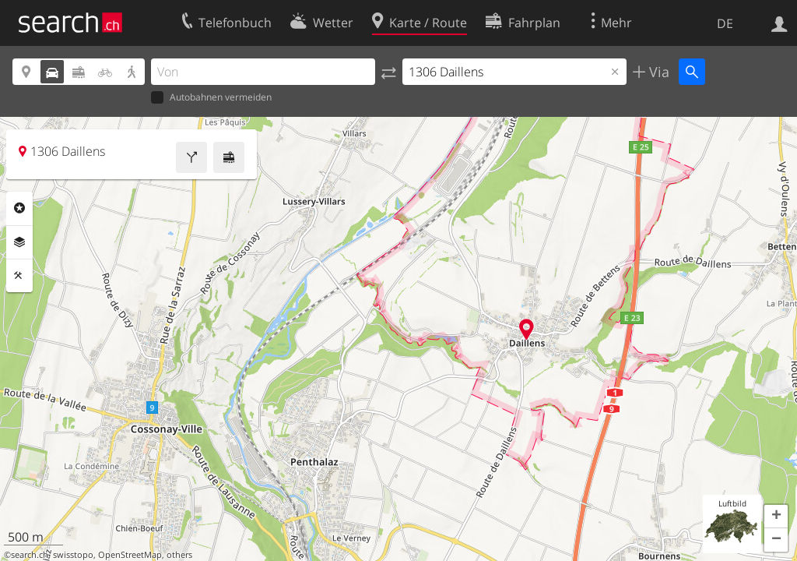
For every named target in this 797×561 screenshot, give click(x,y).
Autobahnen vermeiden (211, 98)
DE (725, 23)
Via (657, 71)
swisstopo (73, 554)
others (179, 554)
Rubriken (19, 208)
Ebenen (19, 242)
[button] (776, 516)
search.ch (29, 554)
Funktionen (19, 275)
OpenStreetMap (130, 554)
